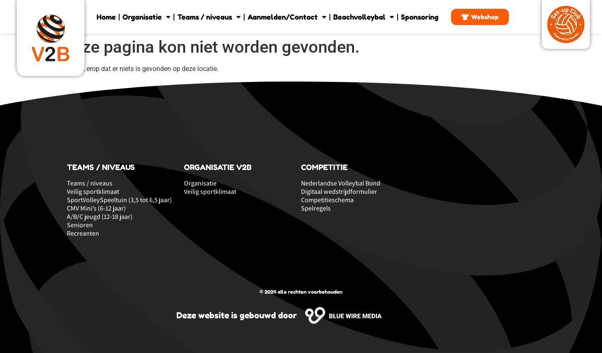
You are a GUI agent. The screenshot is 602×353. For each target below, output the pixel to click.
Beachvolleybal (363, 17)
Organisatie (146, 17)
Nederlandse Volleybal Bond (340, 183)
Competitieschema (327, 200)
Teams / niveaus (209, 17)
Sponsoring (420, 17)
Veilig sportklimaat (93, 192)
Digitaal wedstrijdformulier (339, 192)
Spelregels (316, 208)
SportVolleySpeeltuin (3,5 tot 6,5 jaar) (119, 200)
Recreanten (83, 233)
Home (106, 17)
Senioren (80, 225)
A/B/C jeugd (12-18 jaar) (100, 217)
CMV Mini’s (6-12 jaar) (96, 208)
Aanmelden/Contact (287, 17)
